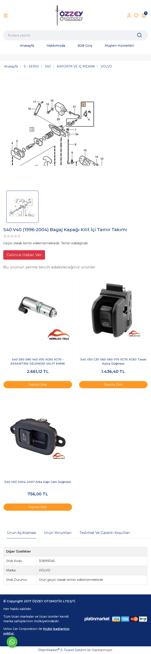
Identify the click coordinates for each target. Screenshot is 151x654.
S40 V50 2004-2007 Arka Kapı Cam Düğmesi (37, 482)
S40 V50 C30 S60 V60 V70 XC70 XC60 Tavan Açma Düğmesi (113, 361)
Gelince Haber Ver (24, 254)
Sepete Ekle (37, 384)
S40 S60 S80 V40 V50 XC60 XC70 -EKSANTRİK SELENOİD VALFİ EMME (37, 361)
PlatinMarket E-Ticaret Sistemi (62, 650)
